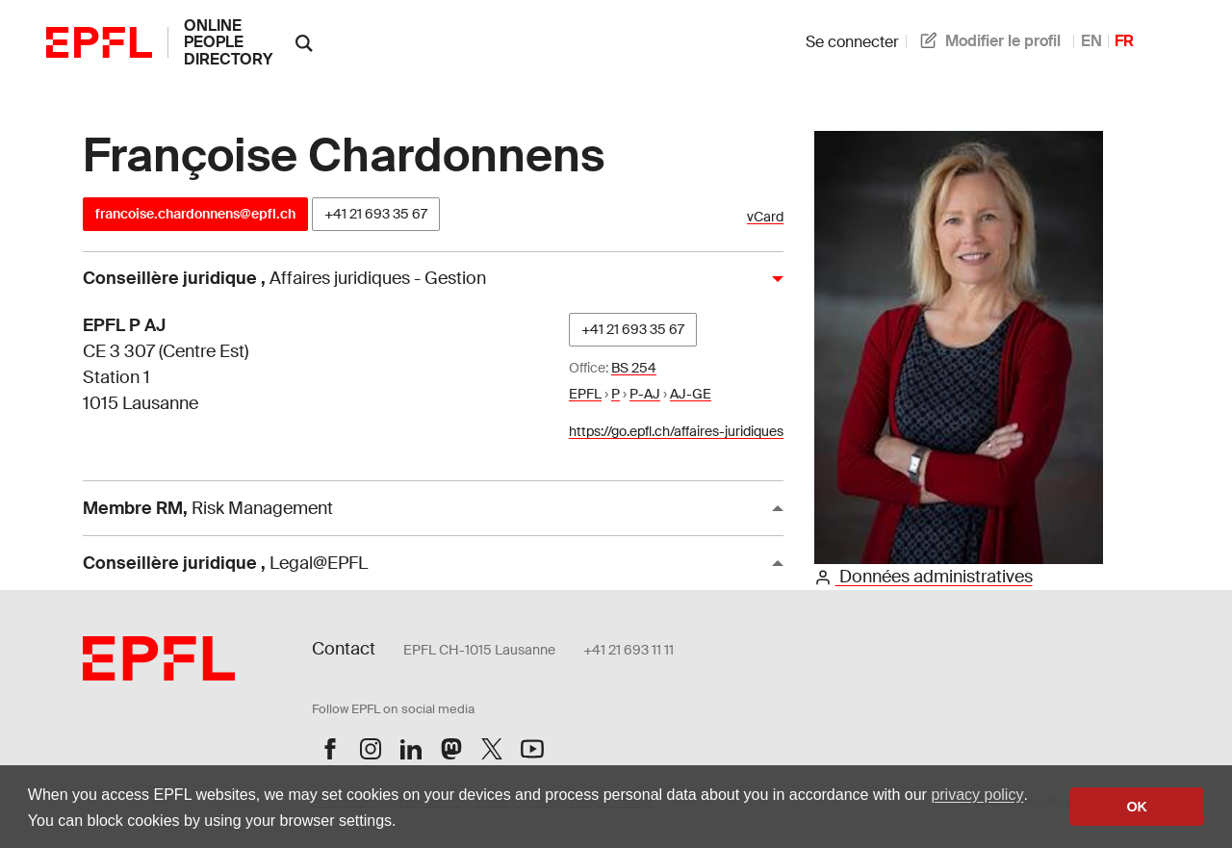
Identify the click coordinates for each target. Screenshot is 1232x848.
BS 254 (633, 367)
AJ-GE (690, 393)
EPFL (585, 393)
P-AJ (644, 393)
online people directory (228, 42)
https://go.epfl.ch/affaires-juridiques (676, 431)
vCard (765, 217)
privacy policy (977, 794)
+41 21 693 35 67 (375, 213)
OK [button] (1136, 806)
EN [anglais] (1091, 41)
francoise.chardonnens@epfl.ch (195, 213)
